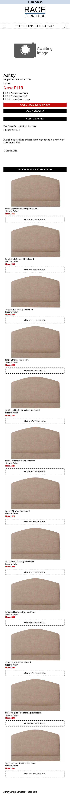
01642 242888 (35, 2)
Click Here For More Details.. (35, 219)
